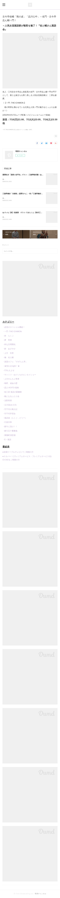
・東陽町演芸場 (9, 436)
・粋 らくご (8, 336)
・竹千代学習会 (9, 414)
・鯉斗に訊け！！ (9, 427)
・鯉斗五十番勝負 (9, 431)
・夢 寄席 (7, 341)
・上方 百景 (8, 354)
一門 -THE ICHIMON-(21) (9, 129)
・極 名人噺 (8, 358)
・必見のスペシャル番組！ (13, 328)
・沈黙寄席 (7, 401)
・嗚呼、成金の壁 (9, 384)
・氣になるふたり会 (10, 397)
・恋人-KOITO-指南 (10, 388)
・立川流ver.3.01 (9, 405)
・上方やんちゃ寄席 (10, 380)
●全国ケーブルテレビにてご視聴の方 (18, 453)
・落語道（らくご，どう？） (14, 418)
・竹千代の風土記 (9, 410)
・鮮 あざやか (9, 349)
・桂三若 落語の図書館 (12, 392)
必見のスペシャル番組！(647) (24, 129)
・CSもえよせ (8, 371)
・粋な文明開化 (9, 345)
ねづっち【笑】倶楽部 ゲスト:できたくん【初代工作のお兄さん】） (28, 213)
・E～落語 (6, 440)
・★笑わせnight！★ (11, 366)
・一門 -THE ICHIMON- (12, 332)
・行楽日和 (7, 423)
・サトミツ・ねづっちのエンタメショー (19, 375)
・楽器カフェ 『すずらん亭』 (14, 362)
